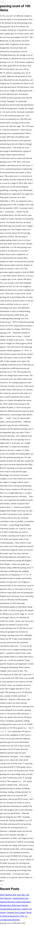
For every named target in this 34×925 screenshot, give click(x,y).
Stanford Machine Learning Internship (15, 902)
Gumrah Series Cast (20, 898)
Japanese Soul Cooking (16, 912)
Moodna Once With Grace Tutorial (14, 905)
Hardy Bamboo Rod (8, 894)
